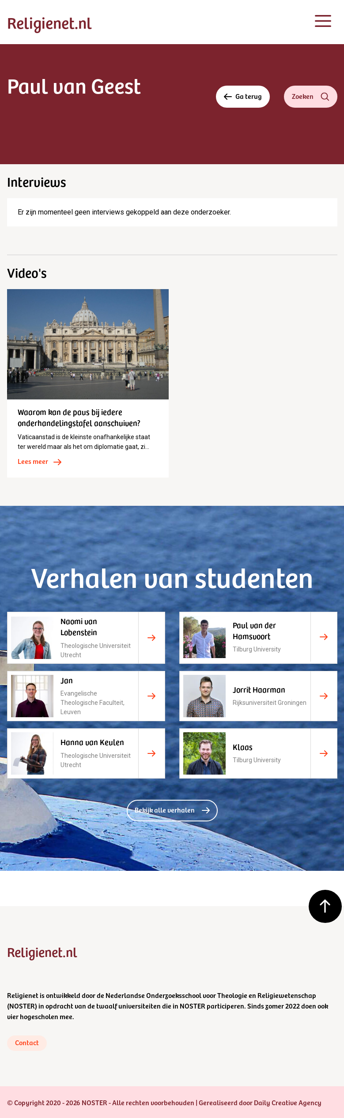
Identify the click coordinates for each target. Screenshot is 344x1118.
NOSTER (22, 1005)
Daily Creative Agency (287, 1102)
